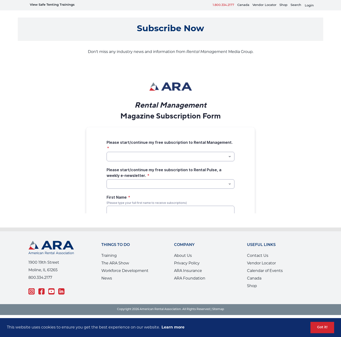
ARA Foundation (189, 271)
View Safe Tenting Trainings (52, 4)
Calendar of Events (265, 264)
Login (309, 5)
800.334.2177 (40, 271)
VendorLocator (264, 5)
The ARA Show (115, 256)
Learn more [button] (173, 327)
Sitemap (218, 302)
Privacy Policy (187, 256)
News (106, 271)
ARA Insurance (188, 264)
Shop (283, 5)
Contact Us (257, 249)
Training (109, 249)
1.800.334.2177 (223, 5)
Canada (243, 5)
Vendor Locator (261, 256)
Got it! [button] (322, 327)
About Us (183, 249)
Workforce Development (124, 264)
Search (296, 5)
